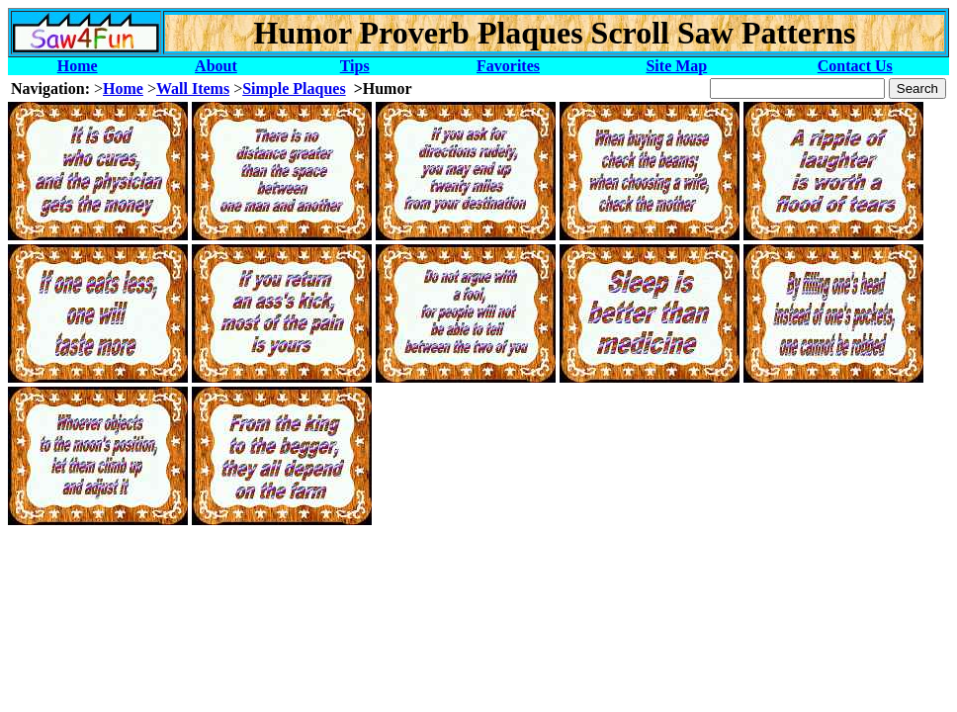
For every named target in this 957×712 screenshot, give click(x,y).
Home (77, 65)
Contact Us (855, 65)
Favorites (508, 65)
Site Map (676, 65)
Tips (355, 65)
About (216, 65)
